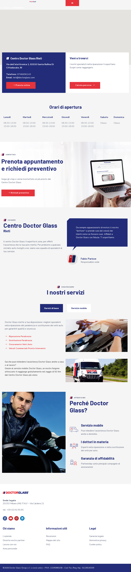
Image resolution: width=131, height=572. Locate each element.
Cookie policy (95, 544)
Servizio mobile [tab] (79, 308)
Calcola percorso (84, 85)
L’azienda (7, 536)
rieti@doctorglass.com (24, 77)
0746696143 (24, 74)
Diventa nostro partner (14, 540)
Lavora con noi (9, 544)
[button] (72, 3)
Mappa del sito (53, 540)
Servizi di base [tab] (51, 308)
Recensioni (51, 536)
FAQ (48, 544)
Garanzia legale (96, 536)
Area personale (10, 548)
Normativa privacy (97, 540)
